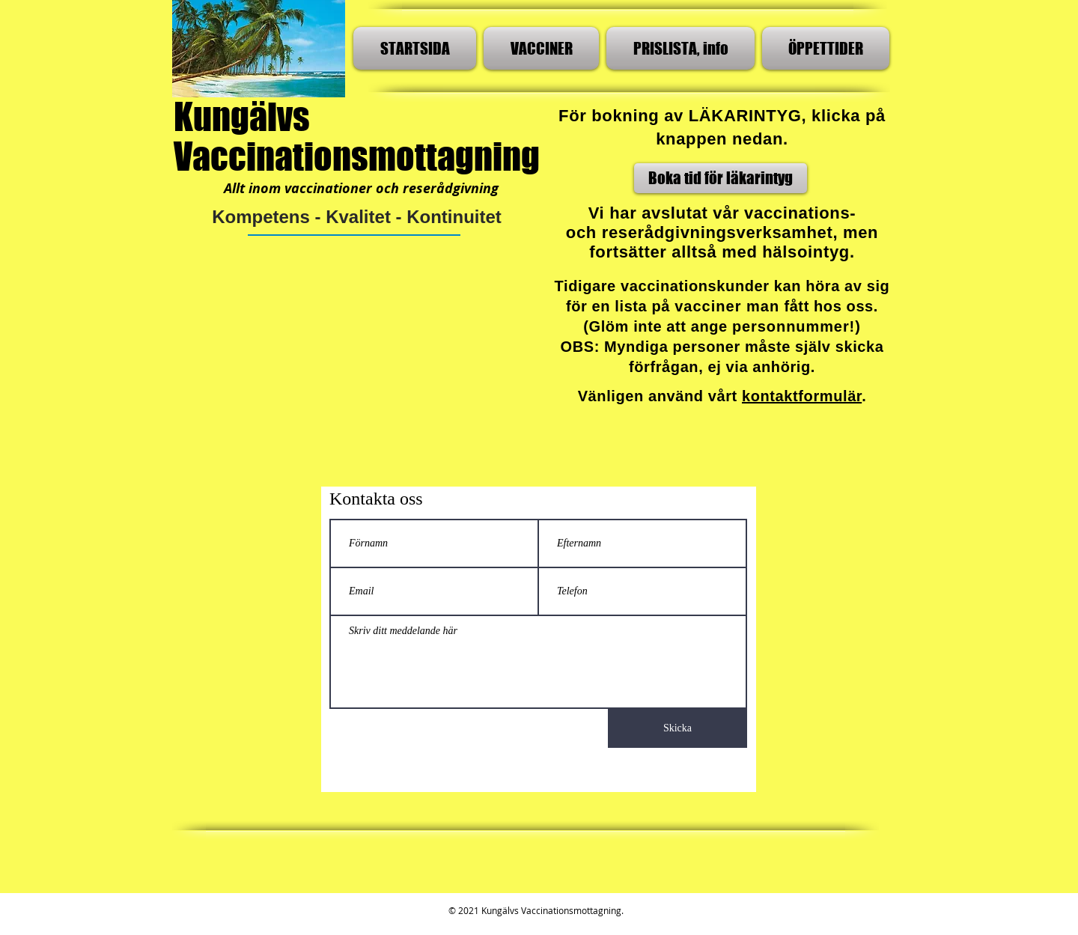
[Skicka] (677, 728)
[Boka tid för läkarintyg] (720, 178)
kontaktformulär (802, 396)
